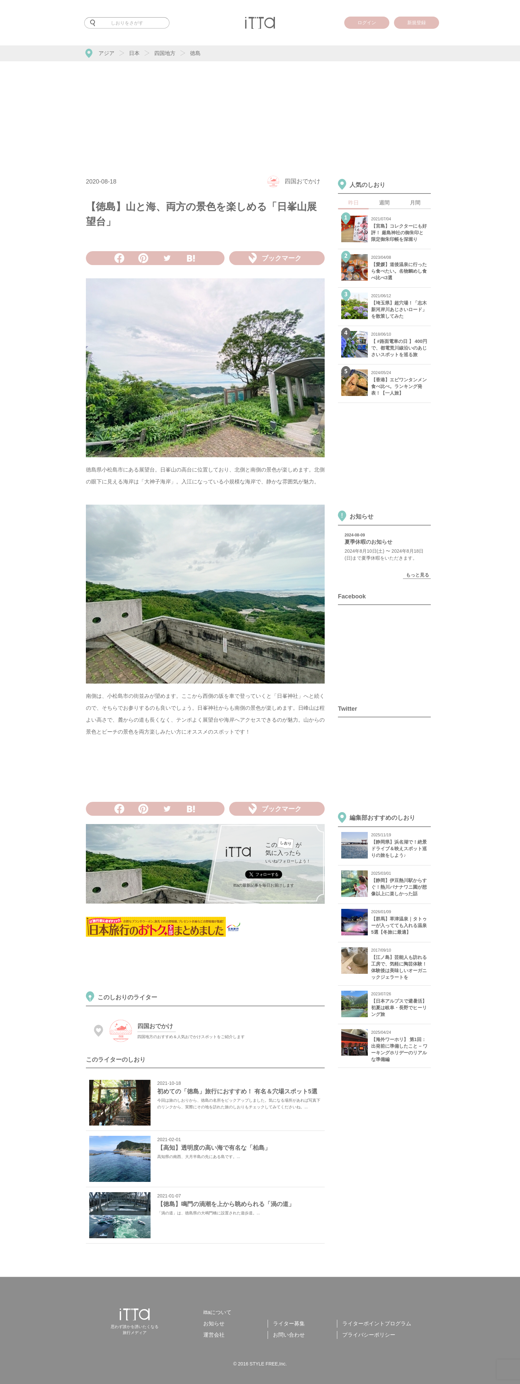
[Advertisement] (260, 111)
